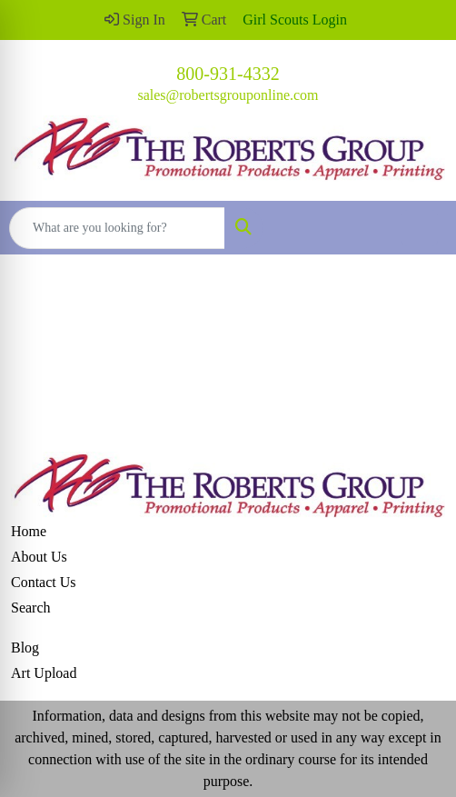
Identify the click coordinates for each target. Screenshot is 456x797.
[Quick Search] (117, 228)
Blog (25, 647)
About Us (39, 556)
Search (31, 607)
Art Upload (43, 673)
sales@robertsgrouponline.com (227, 95)
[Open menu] (419, 228)
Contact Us (43, 582)
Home (28, 531)
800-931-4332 (227, 74)
